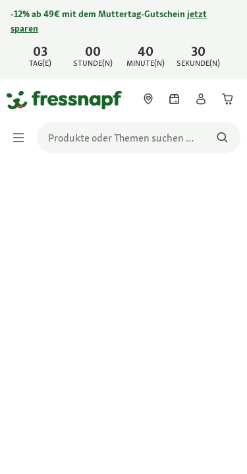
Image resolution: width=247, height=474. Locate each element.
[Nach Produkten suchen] (222, 137)
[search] (138, 137)
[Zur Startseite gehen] (22, 99)
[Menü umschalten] (22, 137)
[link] (123, 39)
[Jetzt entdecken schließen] (226, 30)
